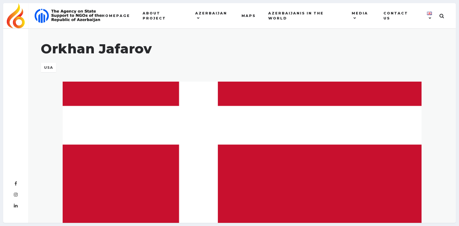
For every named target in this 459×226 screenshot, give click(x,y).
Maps (248, 15)
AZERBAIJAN (211, 13)
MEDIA (360, 13)
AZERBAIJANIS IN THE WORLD (296, 16)
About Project (154, 16)
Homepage (116, 15)
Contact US (395, 16)
